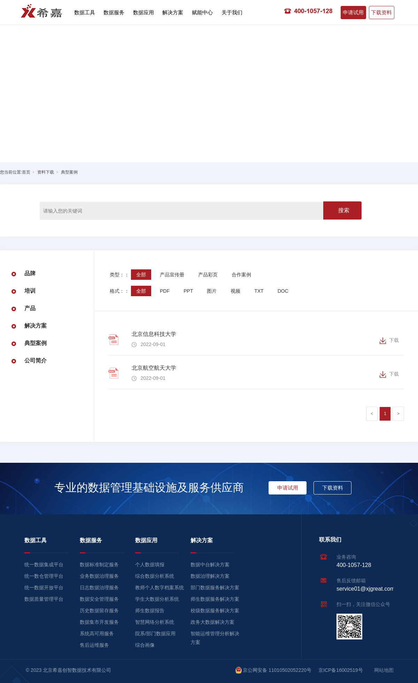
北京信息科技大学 (154, 334)
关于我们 (232, 12)
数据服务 (113, 12)
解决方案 (172, 12)
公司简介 (35, 360)
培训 (30, 291)
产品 (30, 308)
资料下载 (45, 172)
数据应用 (143, 12)
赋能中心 (202, 12)
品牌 (30, 273)
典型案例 (69, 172)
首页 (26, 172)
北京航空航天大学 (154, 368)
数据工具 (84, 12)
